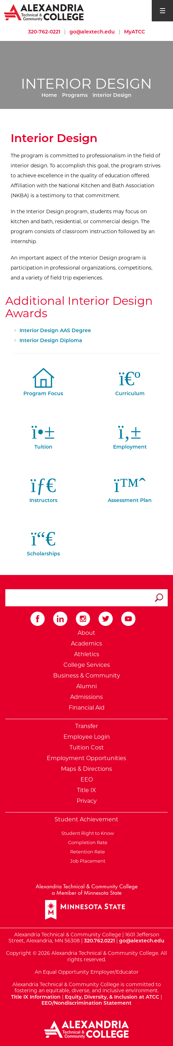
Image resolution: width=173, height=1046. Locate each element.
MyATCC (134, 31)
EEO (86, 779)
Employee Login (86, 736)
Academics (86, 643)
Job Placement (86, 861)
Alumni (86, 686)
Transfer (86, 726)
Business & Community (86, 675)
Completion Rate (86, 842)
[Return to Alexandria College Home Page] (44, 12)
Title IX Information (36, 997)
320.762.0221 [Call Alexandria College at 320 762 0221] (99, 940)
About (86, 632)
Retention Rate (86, 851)
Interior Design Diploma (50, 340)
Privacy (87, 800)
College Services (86, 664)
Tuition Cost (86, 747)
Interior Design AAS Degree (55, 330)
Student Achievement (86, 819)
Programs (75, 95)
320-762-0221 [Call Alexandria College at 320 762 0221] (44, 31)
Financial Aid (87, 707)
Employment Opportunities (86, 758)
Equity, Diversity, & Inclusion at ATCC (112, 997)
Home (49, 95)
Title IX (86, 790)
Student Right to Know (86, 833)
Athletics (86, 654)
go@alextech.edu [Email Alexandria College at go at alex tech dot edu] (92, 31)
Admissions (86, 697)
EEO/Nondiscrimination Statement (86, 1003)
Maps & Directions (86, 768)
